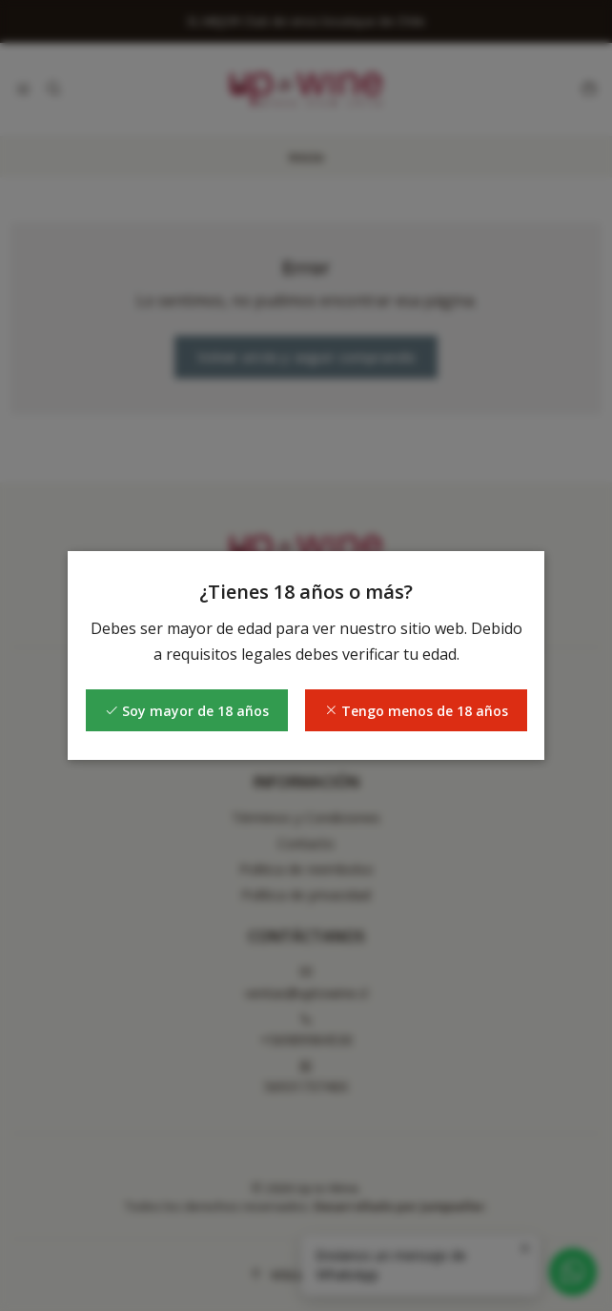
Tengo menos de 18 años (416, 711)
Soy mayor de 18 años (187, 711)
